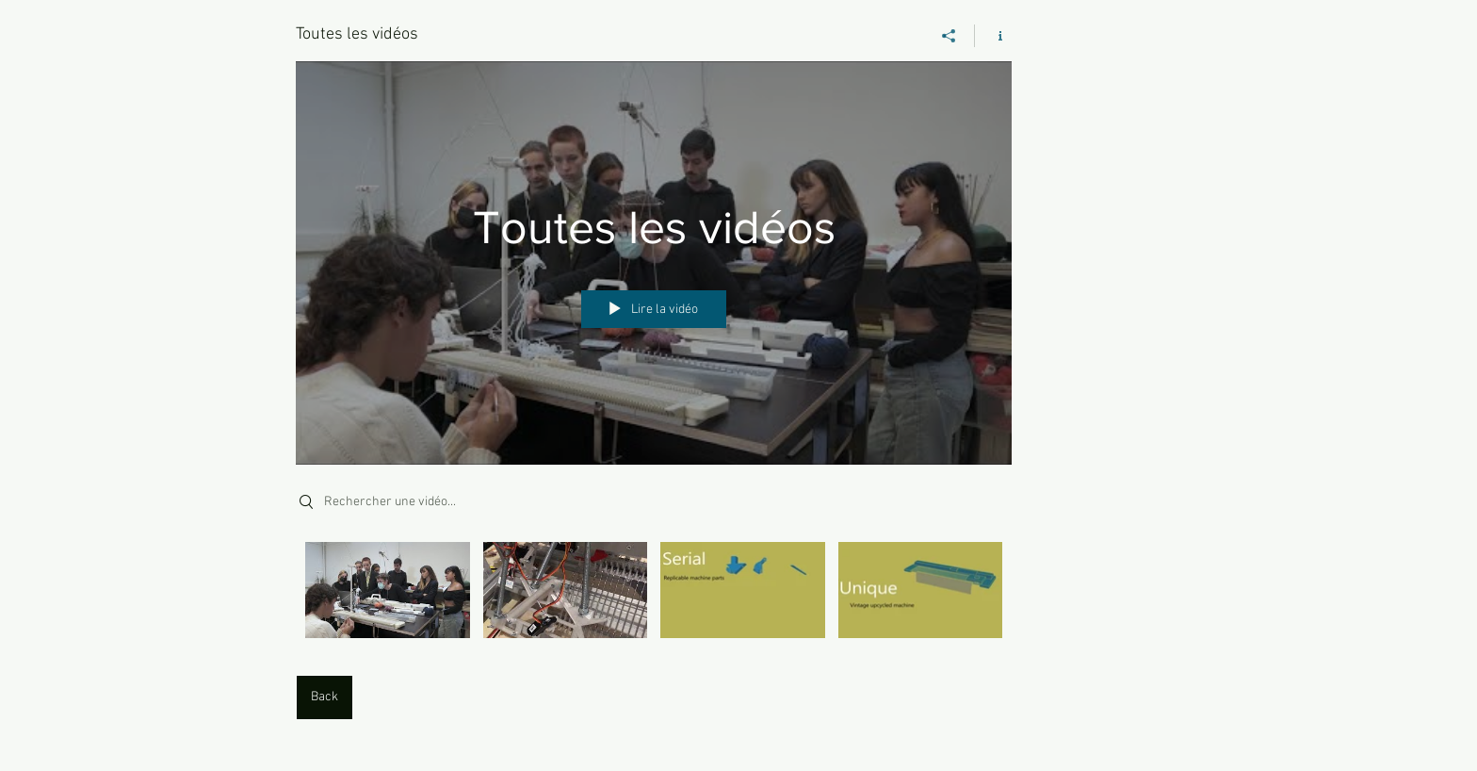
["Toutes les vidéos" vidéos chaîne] (654, 595)
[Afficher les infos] (993, 36)
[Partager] (949, 36)
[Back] (324, 697)
